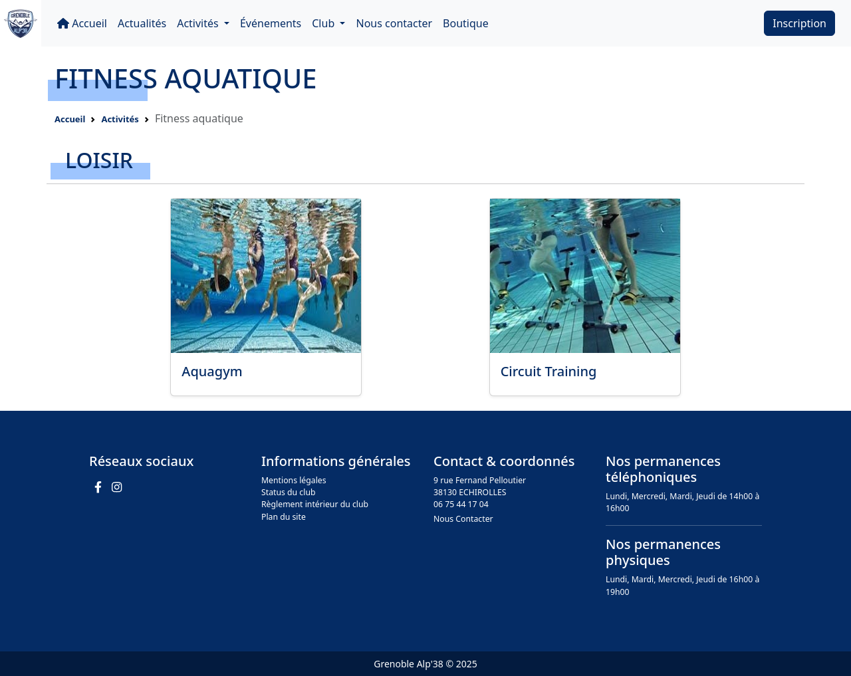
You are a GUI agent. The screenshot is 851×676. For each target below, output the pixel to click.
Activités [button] (199, 23)
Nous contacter (394, 23)
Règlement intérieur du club (314, 504)
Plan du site (283, 516)
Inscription (799, 23)
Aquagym (212, 371)
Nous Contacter (463, 518)
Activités (119, 119)
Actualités (142, 23)
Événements (270, 23)
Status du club (288, 492)
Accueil (82, 23)
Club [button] (324, 23)
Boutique (466, 23)
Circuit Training (549, 371)
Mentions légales (293, 480)
